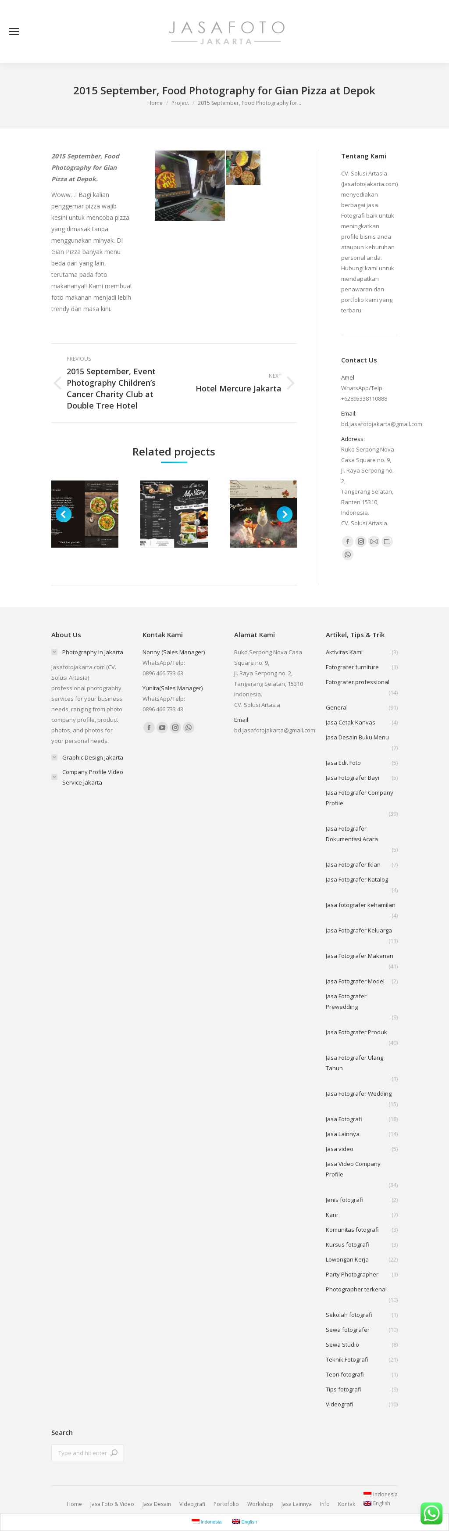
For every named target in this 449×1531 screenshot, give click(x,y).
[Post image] (84, 514)
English (376, 1503)
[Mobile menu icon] (14, 31)
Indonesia (380, 1494)
